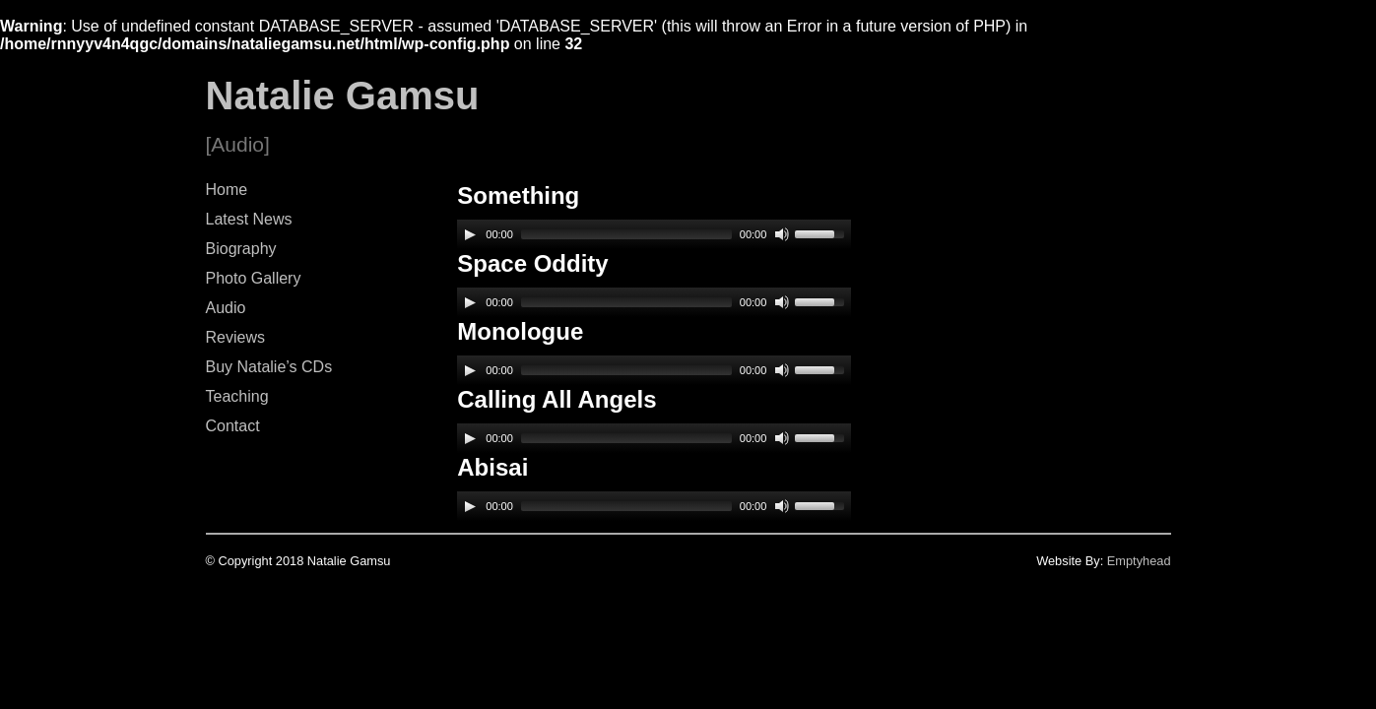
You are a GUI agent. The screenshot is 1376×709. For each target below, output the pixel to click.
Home (227, 189)
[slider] (626, 234)
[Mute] (782, 234)
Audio (226, 307)
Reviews (235, 337)
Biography (241, 248)
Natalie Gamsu (343, 95)
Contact (233, 426)
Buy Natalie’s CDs (269, 366)
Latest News (249, 219)
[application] (654, 234)
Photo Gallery (253, 278)
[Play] (470, 234)
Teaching (237, 396)
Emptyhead (1139, 560)
